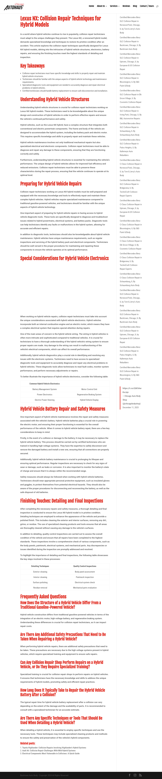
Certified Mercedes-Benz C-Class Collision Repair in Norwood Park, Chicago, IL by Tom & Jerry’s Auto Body (131, 168)
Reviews (126, 7)
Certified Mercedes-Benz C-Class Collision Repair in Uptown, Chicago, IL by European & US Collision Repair (131, 208)
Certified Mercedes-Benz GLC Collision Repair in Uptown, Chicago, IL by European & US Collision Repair (130, 62)
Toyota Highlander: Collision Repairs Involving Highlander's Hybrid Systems (54, 747)
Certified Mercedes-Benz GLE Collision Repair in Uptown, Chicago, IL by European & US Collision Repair (130, 335)
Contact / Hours (147, 7)
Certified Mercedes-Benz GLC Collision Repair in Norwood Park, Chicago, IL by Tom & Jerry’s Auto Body (130, 25)
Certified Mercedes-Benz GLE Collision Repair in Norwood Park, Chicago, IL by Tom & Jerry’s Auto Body (130, 298)
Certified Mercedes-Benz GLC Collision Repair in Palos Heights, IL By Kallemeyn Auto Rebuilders (130, 147)
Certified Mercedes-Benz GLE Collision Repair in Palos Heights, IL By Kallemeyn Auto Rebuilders (130, 355)
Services (113, 7)
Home (91, 7)
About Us (101, 7)
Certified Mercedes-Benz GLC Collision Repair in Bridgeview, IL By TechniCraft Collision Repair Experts (130, 188)
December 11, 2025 (131, 407)
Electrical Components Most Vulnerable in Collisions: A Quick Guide (51, 753)
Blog (135, 7)
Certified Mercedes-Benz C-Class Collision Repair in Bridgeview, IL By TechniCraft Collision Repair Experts (131, 261)
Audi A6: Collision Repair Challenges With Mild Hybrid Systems (49, 750)
